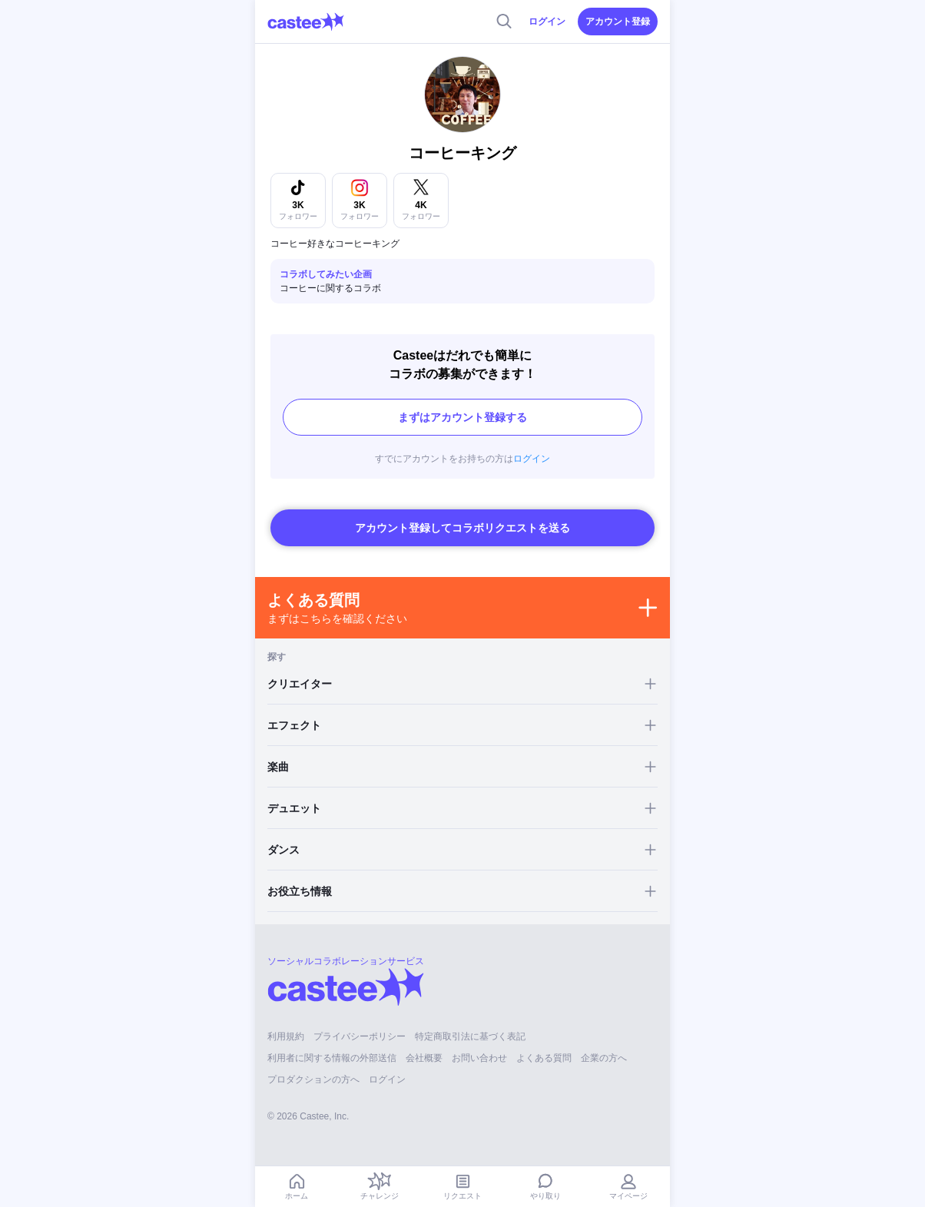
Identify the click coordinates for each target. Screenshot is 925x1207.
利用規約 (285, 1036)
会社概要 (424, 1058)
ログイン (547, 21)
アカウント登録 (617, 21)
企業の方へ (604, 1058)
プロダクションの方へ (313, 1079)
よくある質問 (544, 1058)
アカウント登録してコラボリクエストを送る (462, 528)
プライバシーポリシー (359, 1036)
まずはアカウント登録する (462, 417)
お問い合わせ (479, 1058)
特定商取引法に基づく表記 (470, 1036)
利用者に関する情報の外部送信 (331, 1058)
